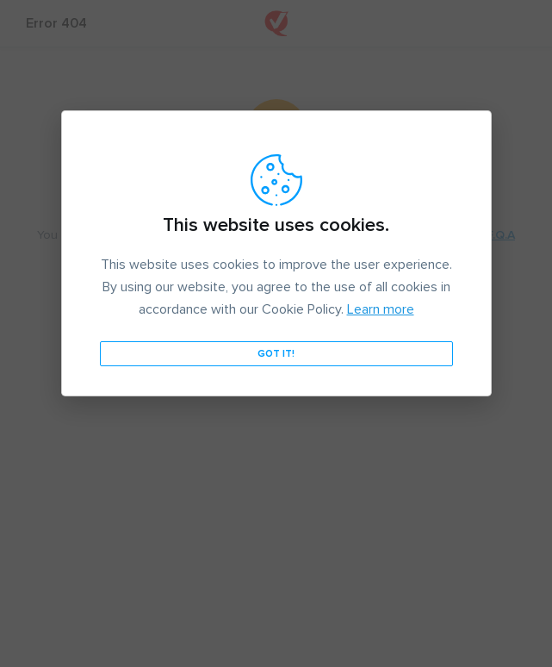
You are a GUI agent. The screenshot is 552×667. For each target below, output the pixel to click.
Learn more (380, 309)
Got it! (276, 353)
